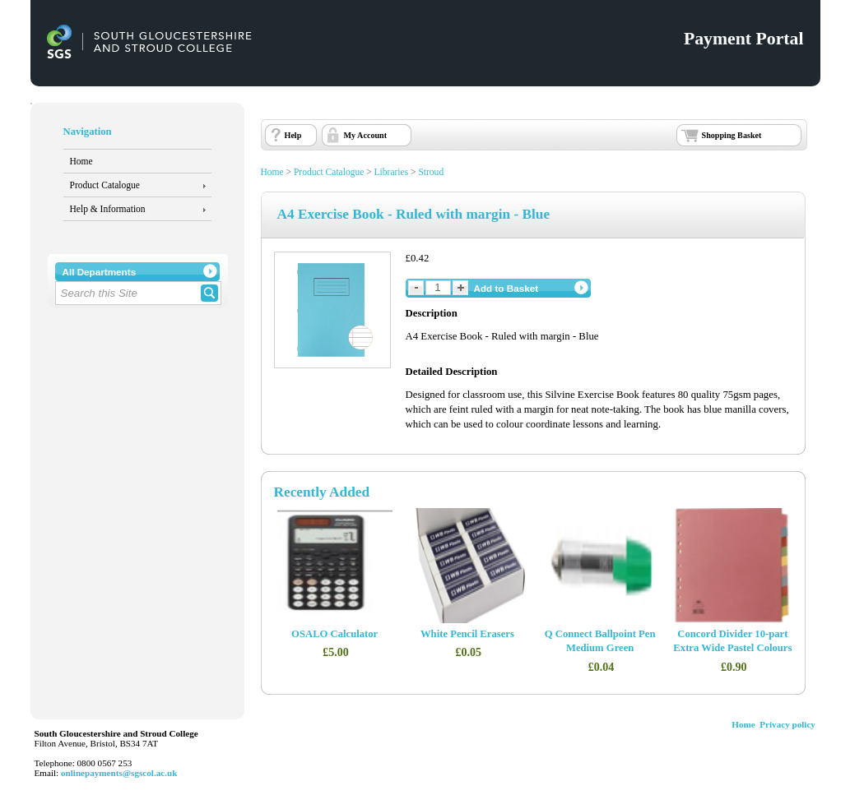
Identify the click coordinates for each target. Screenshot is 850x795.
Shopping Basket (732, 135)
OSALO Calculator (334, 634)
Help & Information (108, 209)
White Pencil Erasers (467, 634)
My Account (366, 135)
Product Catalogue (105, 185)
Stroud (431, 172)
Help (293, 135)
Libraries (391, 172)
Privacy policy (787, 724)
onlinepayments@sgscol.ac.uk (119, 773)
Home (81, 161)
